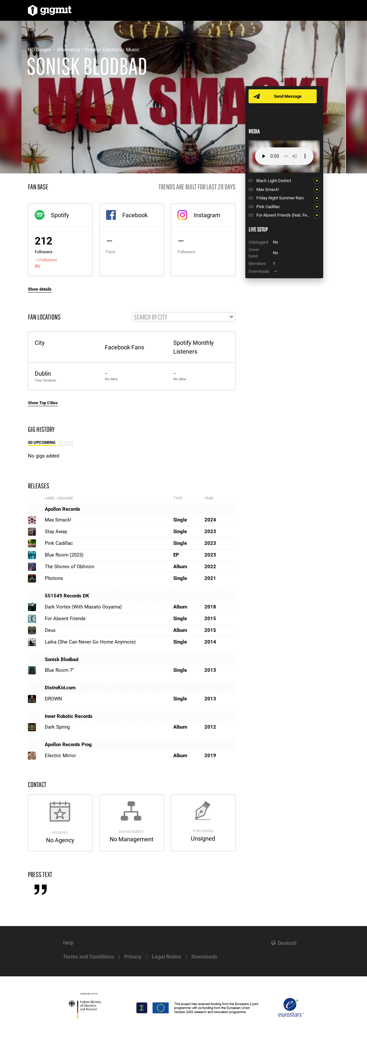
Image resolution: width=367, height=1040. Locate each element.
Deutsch (287, 943)
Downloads (204, 957)
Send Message (288, 96)
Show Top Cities (43, 403)
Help (68, 943)
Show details (40, 289)
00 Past (66, 442)
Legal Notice (166, 957)
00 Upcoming (42, 442)
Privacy (132, 957)
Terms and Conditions (88, 957)
